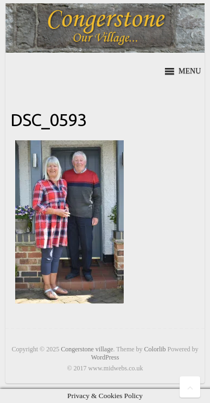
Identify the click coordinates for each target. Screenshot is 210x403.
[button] (190, 71)
